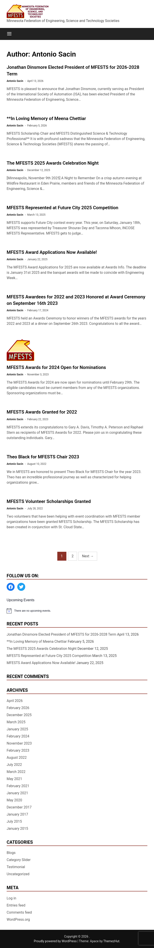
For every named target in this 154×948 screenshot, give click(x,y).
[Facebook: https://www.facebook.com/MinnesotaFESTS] (11, 587)
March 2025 (16, 722)
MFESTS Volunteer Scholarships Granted (49, 501)
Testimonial (16, 867)
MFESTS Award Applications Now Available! (52, 252)
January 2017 (17, 814)
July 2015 (14, 821)
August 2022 (17, 757)
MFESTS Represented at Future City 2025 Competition (62, 207)
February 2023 (18, 750)
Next (88, 556)
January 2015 (17, 828)
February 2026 (18, 708)
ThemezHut (111, 941)
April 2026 (15, 701)
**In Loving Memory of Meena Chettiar (46, 118)
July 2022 (14, 765)
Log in (11, 898)
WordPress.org (18, 919)
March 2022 (16, 772)
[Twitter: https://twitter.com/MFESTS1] (21, 587)
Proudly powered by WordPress (55, 941)
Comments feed (19, 912)
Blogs (11, 853)
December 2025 (19, 715)
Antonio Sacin (15, 81)
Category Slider (19, 860)
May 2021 (14, 779)
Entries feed (16, 905)
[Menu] (9, 34)
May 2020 (14, 800)
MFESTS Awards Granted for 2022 (42, 412)
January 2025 (17, 729)
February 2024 (18, 736)
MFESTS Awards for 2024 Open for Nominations (56, 367)
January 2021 (17, 793)
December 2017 (19, 807)
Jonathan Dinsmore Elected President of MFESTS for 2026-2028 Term (61, 634)
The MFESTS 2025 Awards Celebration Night (53, 163)
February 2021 (18, 786)
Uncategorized (18, 874)
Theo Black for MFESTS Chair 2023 (43, 456)
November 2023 (19, 743)
